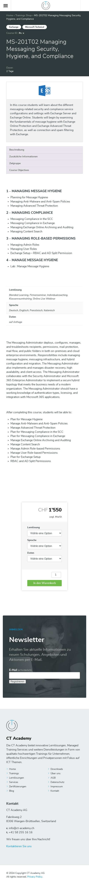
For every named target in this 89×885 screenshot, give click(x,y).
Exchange (13, 27)
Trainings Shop (23, 15)
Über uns (55, 773)
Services (13, 782)
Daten (30, 553)
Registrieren (17, 681)
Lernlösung (33, 527)
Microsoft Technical (34, 27)
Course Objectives (19, 170)
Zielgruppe (15, 163)
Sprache (31, 540)
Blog (11, 791)
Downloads (57, 769)
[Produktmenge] (56, 575)
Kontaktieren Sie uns (19, 846)
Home (9, 15)
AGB (53, 778)
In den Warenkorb (44, 583)
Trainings (14, 773)
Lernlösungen (16, 778)
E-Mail (20, 670)
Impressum (57, 786)
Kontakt (55, 791)
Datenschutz (57, 782)
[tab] (44, 149)
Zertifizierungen (17, 786)
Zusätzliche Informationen (23, 156)
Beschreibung (16, 150)
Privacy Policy (34, 877)
